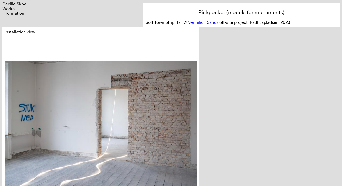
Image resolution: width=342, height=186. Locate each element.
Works (8, 8)
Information (13, 13)
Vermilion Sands (203, 22)
